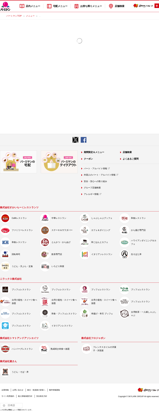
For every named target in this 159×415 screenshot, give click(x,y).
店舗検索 (119, 6)
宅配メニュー (60, 6)
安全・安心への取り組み (95, 181)
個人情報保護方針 (25, 396)
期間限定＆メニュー (94, 152)
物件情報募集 (54, 390)
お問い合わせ (17, 390)
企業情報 (5, 390)
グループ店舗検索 (92, 187)
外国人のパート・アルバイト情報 (99, 175)
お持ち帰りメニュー (91, 6)
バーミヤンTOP (14, 16)
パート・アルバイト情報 (95, 168)
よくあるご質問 (131, 158)
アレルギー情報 (91, 194)
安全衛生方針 (41, 396)
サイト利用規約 (8, 396)
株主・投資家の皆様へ (36, 390)
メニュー (30, 16)
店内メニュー (33, 6)
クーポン (88, 158)
